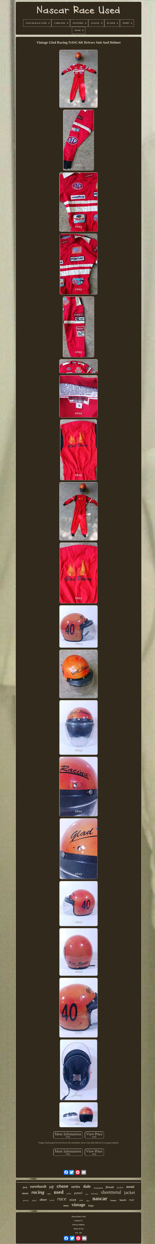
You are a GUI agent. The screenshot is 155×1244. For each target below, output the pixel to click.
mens (25, 1193)
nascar (99, 1198)
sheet (43, 1199)
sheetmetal (111, 1192)
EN (76, 1233)
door (81, 1200)
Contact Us (78, 1221)
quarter (26, 1200)
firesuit (110, 1187)
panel (78, 1193)
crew (69, 1193)
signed (34, 1200)
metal (130, 1187)
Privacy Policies (79, 1225)
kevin (52, 1200)
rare (49, 1194)
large (91, 1205)
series (75, 1187)
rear (131, 1199)
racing (37, 1192)
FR (80, 1233)
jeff (51, 1187)
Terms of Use (79, 1229)
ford (25, 1187)
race (61, 1198)
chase (62, 1186)
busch (123, 1200)
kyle (86, 1194)
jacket (129, 1192)
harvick (94, 1193)
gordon (120, 1187)
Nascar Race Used (79, 1216)
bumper (113, 1200)
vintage (78, 1204)
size (72, 1200)
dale (87, 1186)
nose (66, 1205)
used (58, 1192)
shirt (87, 1201)
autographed (98, 1188)
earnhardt (38, 1186)
